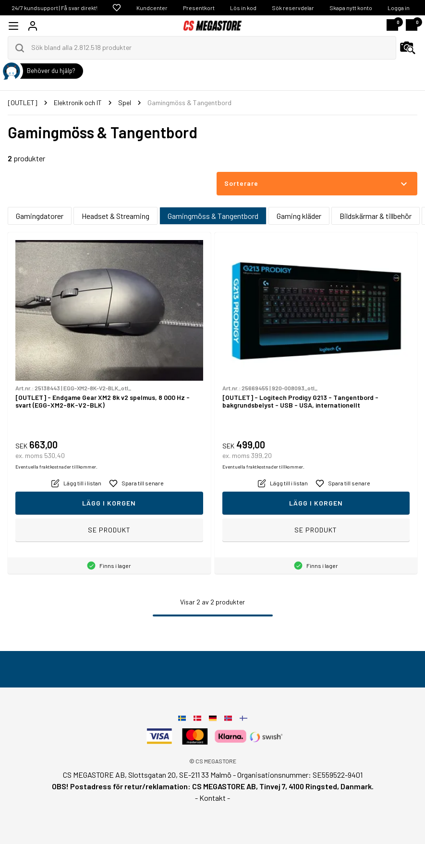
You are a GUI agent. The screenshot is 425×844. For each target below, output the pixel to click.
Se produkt (109, 530)
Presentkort (199, 7)
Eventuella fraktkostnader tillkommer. (56, 467)
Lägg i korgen (109, 503)
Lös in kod (243, 7)
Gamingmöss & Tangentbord (213, 215)
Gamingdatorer (39, 215)
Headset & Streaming (115, 215)
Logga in (399, 7)
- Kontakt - (212, 797)
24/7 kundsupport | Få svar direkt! (54, 7)
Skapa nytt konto (350, 7)
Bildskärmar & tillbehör (376, 215)
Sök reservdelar (293, 7)
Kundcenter (152, 7)
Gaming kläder (299, 215)
